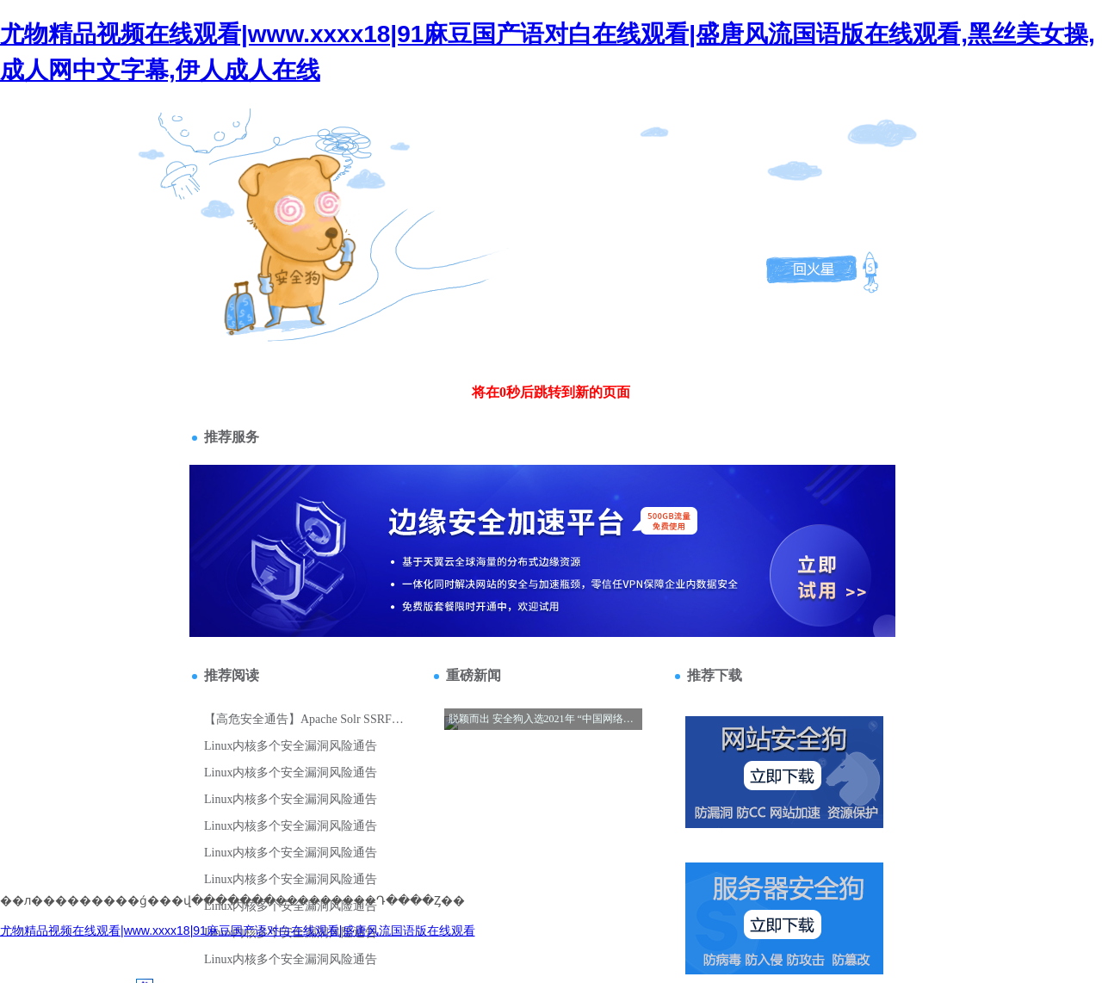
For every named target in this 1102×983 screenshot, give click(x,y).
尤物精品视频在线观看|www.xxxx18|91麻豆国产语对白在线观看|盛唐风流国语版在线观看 (237, 930)
